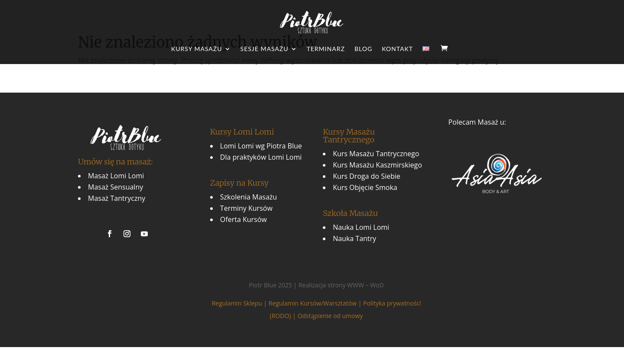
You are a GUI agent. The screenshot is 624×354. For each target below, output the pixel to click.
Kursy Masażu (196, 49)
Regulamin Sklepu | (239, 303)
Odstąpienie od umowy (330, 316)
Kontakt (397, 49)
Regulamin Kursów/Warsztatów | (316, 303)
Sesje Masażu (264, 49)
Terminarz (326, 49)
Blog (363, 49)
